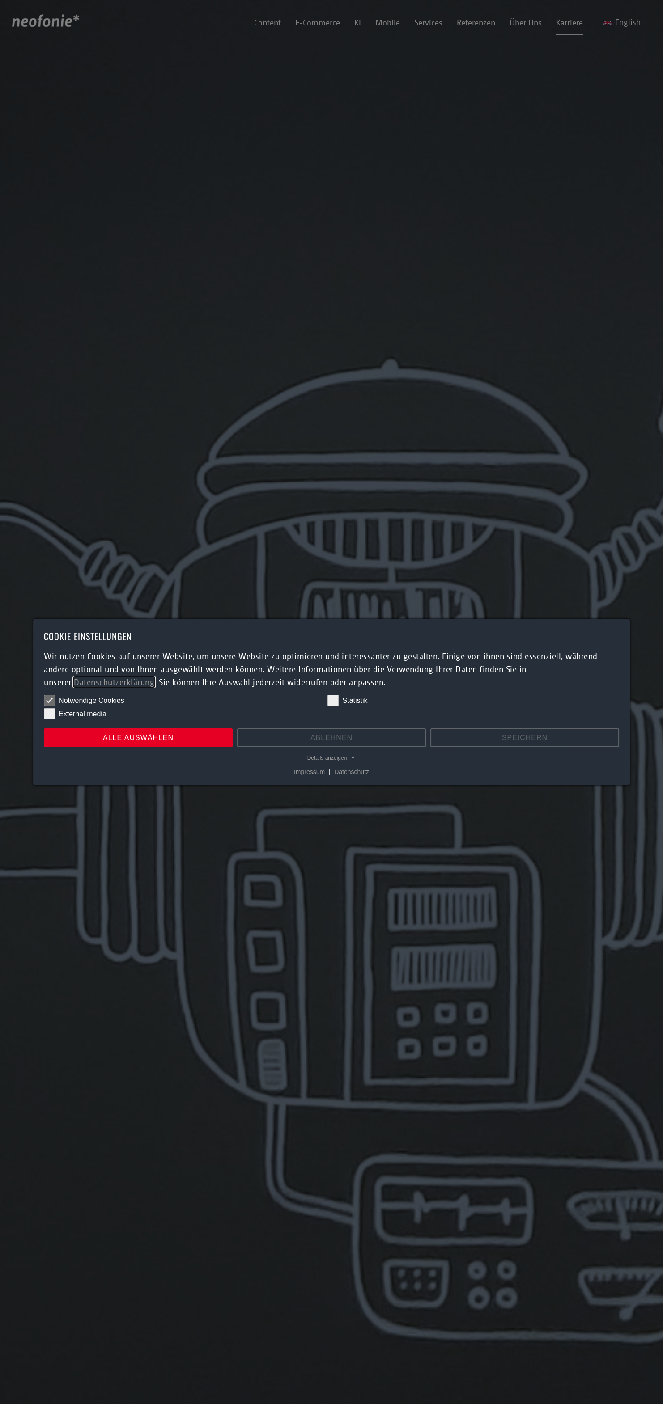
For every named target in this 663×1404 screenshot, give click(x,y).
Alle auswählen (138, 737)
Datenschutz (351, 771)
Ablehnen (331, 737)
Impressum (309, 771)
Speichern (525, 737)
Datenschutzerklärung (114, 682)
